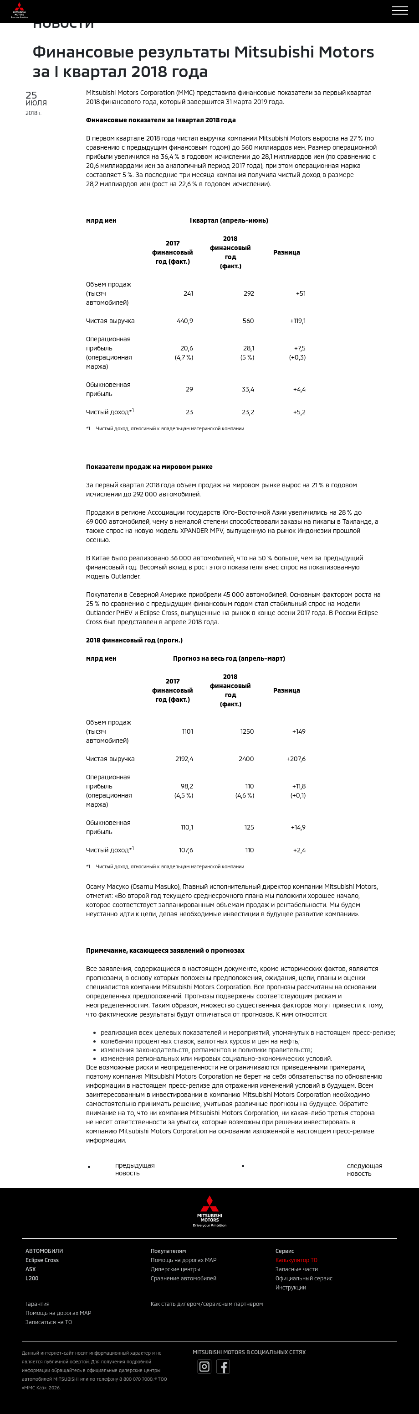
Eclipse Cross (42, 1260)
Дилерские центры (175, 1269)
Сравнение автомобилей (183, 1278)
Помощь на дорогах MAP (183, 1260)
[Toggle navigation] (400, 10)
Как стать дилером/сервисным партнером (207, 1303)
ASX (31, 1269)
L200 (32, 1278)
